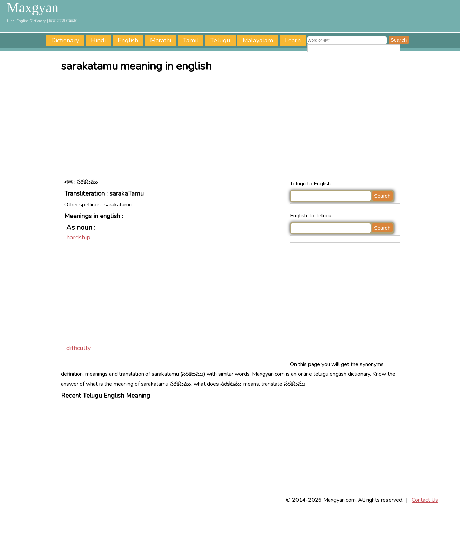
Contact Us (425, 500)
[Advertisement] (232, 127)
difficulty (78, 348)
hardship (78, 237)
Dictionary (65, 40)
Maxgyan (32, 7)
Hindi (98, 40)
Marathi (160, 40)
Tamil (190, 40)
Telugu (220, 40)
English (128, 40)
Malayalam (257, 40)
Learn (293, 40)
